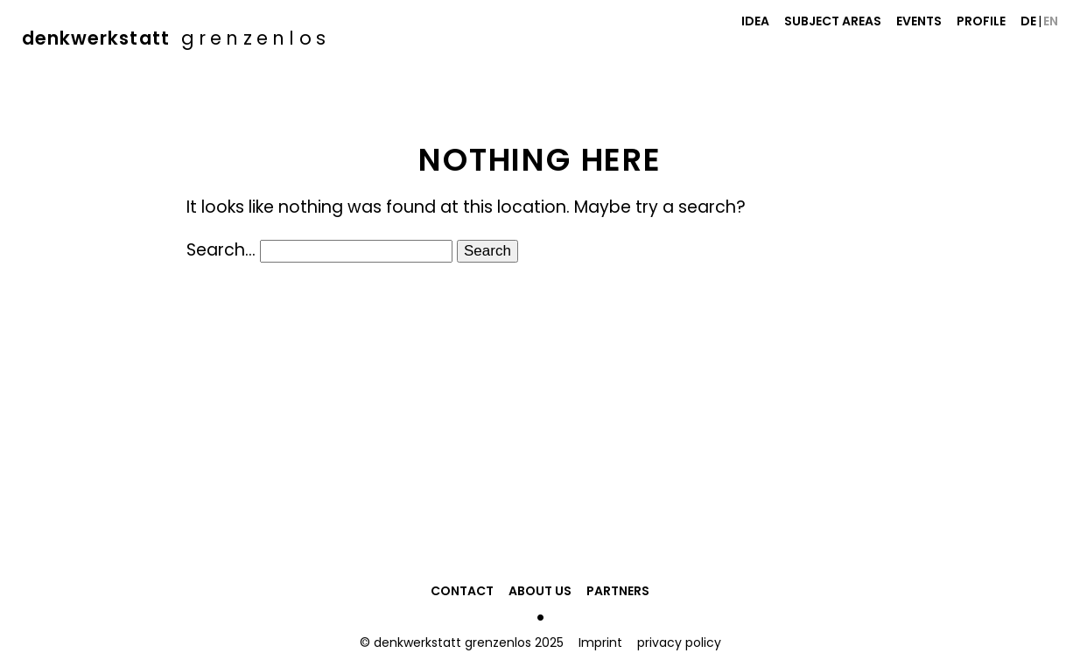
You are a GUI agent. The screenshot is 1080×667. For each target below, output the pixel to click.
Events (919, 21)
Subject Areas (832, 21)
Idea (755, 21)
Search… (221, 250)
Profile (981, 21)
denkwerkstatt (176, 38)
